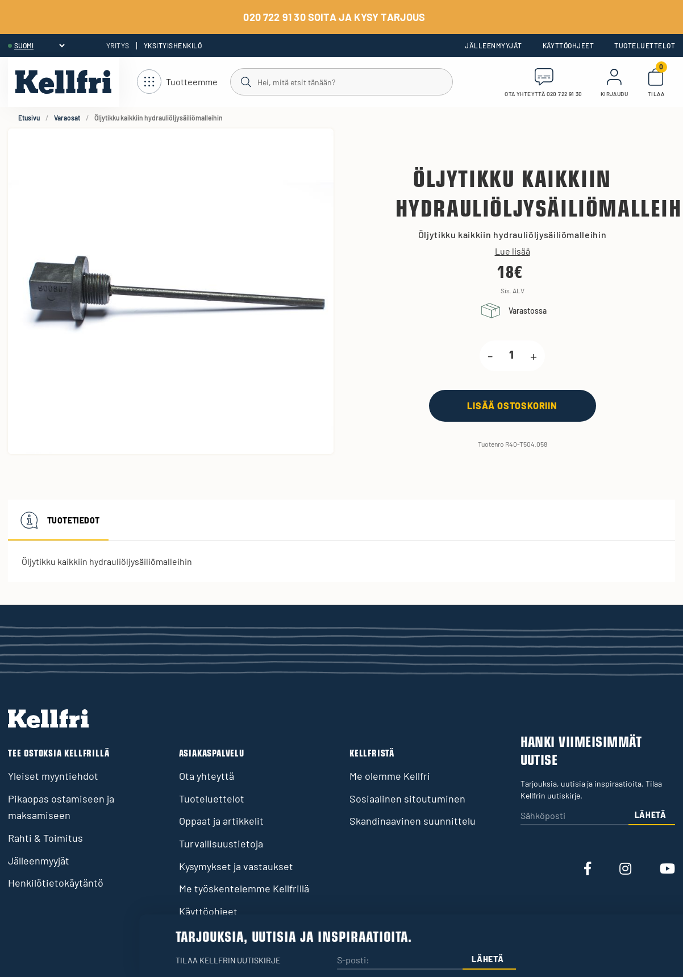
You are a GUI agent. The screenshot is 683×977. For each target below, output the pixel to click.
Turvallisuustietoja (221, 843)
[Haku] (340, 81)
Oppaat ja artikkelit (221, 820)
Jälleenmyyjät (493, 45)
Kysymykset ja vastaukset (236, 866)
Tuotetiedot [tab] (58, 520)
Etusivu (29, 118)
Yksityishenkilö (173, 45)
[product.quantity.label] (511, 355)
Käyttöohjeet (568, 45)
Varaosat (67, 118)
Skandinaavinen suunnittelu (412, 820)
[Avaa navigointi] (177, 82)
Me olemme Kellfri (389, 776)
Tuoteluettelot (644, 45)
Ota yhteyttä (206, 776)
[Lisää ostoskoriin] (512, 405)
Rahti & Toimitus (45, 838)
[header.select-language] (39, 45)
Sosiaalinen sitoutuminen (407, 798)
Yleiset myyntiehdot (53, 776)
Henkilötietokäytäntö (55, 882)
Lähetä (651, 815)
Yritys (118, 45)
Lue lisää (512, 251)
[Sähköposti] (574, 816)
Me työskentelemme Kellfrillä (244, 888)
